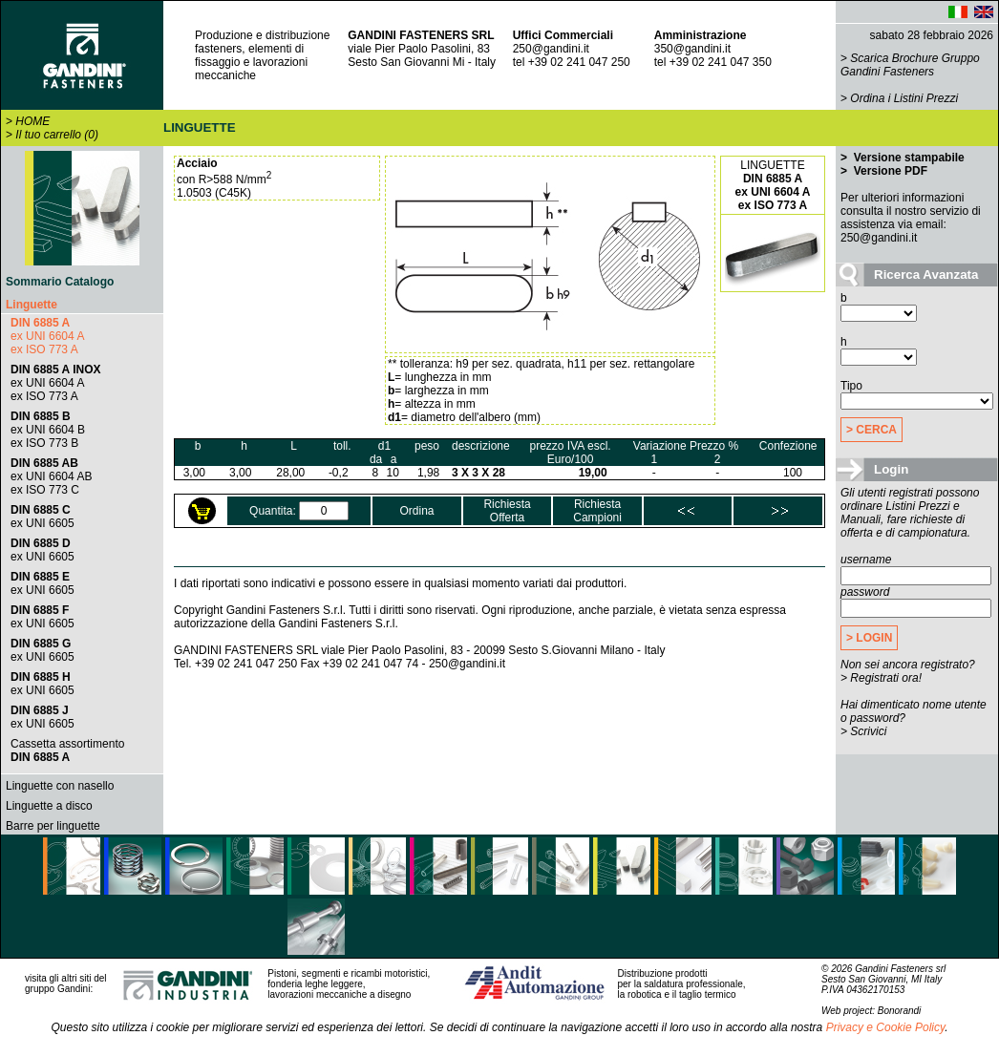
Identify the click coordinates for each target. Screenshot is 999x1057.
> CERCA (871, 429)
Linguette (31, 304)
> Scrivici (863, 731)
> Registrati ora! (881, 678)
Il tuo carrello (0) (56, 134)
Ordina (416, 511)
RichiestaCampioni (597, 510)
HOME (32, 121)
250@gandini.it (551, 48)
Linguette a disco (49, 806)
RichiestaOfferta (506, 510)
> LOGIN (869, 638)
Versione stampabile (907, 157)
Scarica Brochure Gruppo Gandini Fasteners (910, 65)
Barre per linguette (53, 826)
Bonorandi (900, 1010)
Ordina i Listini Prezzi (904, 98)
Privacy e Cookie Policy (886, 1027)
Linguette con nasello (60, 786)
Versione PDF (888, 171)
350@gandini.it (692, 48)
